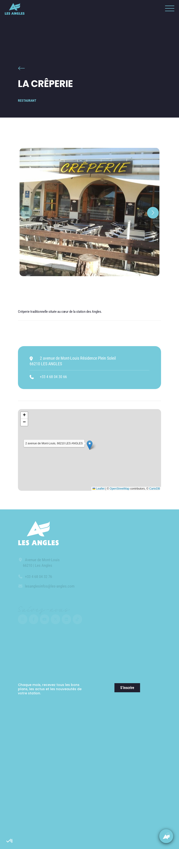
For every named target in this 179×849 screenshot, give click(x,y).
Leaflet (98, 488)
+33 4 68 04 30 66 (53, 377)
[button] (9, 841)
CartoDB (154, 488)
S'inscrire (127, 687)
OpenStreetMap (120, 488)
